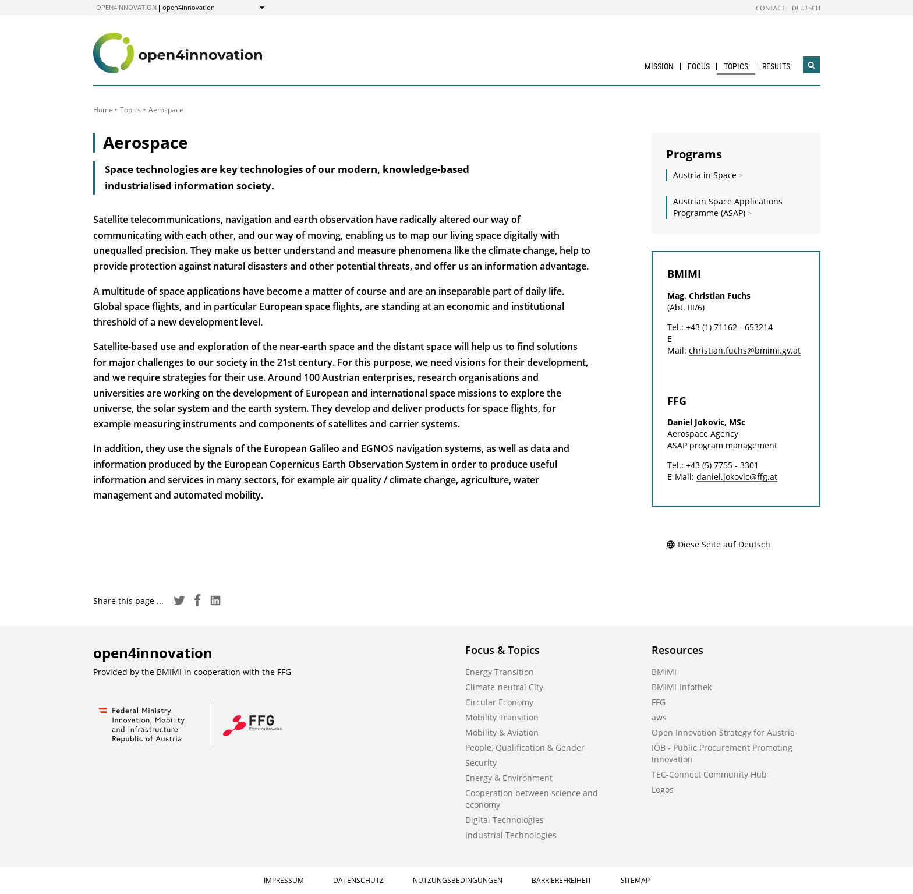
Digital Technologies (504, 819)
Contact (770, 7)
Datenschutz (358, 880)
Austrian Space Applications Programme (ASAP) (728, 207)
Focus (699, 66)
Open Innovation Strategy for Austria (723, 732)
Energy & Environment (509, 777)
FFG (659, 702)
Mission (659, 66)
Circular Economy (499, 702)
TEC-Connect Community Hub (709, 774)
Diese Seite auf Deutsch (718, 544)
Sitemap (635, 880)
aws (659, 717)
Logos (663, 789)
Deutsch (806, 7)
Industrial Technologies (511, 834)
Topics (736, 66)
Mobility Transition (502, 717)
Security (481, 762)
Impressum (284, 880)
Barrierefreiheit (562, 880)
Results (776, 66)
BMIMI (664, 671)
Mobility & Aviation (502, 732)
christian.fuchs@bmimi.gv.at (745, 350)
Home (103, 110)
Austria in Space (705, 175)
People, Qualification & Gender (525, 747)
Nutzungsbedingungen (457, 880)
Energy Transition (499, 671)
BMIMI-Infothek (682, 686)
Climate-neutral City (504, 686)
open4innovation (126, 7)
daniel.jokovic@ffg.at (736, 476)
